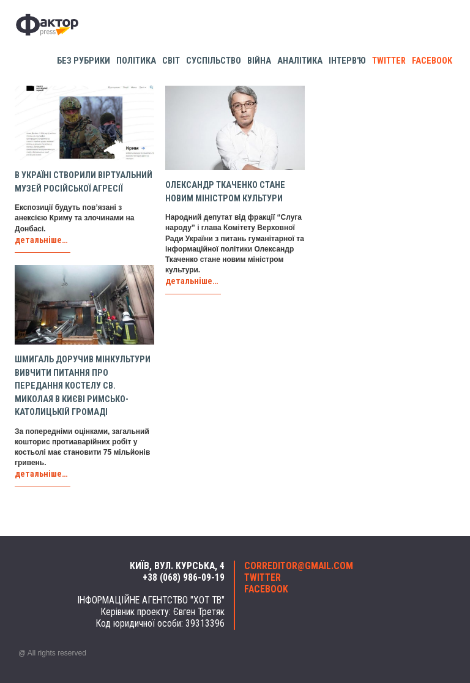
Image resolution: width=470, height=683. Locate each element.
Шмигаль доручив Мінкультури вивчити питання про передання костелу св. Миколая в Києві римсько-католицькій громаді (83, 385)
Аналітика (300, 61)
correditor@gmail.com (298, 566)
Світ (171, 61)
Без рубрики (83, 61)
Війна (259, 61)
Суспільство (213, 61)
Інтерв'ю (347, 61)
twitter (389, 61)
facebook (432, 61)
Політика (136, 61)
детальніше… (41, 240)
